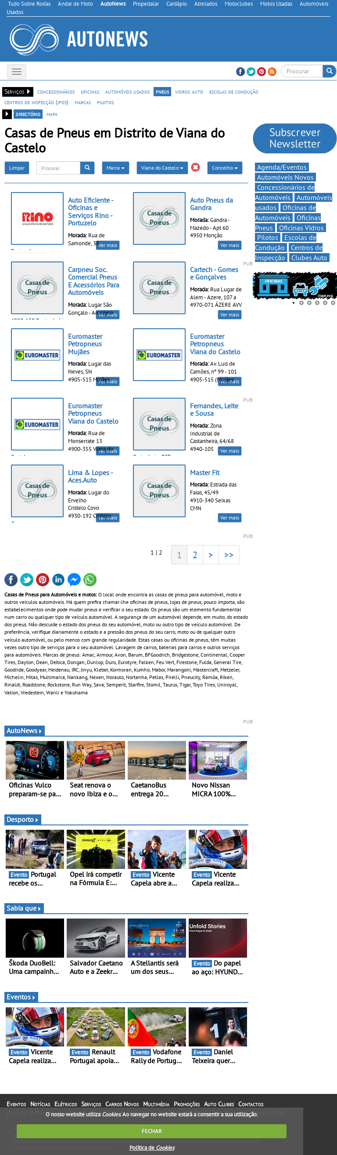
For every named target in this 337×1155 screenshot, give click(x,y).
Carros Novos (122, 1104)
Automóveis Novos (285, 177)
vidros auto (189, 91)
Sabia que (24, 908)
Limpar (17, 167)
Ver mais (107, 245)
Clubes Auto (309, 257)
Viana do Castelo (162, 167)
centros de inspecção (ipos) (36, 102)
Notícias (40, 1104)
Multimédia (156, 1104)
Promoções (187, 1104)
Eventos (21, 996)
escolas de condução (233, 91)
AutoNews (25, 730)
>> (229, 554)
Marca (116, 167)
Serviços (91, 1104)
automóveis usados (127, 91)
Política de (151, 1147)
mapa (52, 114)
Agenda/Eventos (282, 167)
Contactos (250, 1104)
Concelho (225, 167)
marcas (83, 102)
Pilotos (267, 237)
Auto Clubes (219, 1104)
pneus (162, 91)
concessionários (56, 91)
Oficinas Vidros (301, 227)
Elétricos (65, 1104)
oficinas (90, 91)
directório (28, 114)
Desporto (23, 819)
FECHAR (152, 1131)
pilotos (105, 102)
